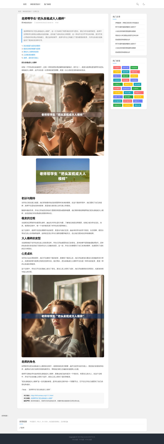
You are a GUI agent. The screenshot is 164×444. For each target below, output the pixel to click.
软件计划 (125, 68)
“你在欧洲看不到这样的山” (139, 97)
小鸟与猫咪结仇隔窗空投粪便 (118, 93)
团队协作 (125, 76)
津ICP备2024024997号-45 (86, 437)
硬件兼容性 (127, 101)
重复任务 (137, 105)
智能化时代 (117, 105)
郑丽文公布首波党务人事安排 (139, 93)
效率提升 (134, 76)
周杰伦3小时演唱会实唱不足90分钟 (126, 35)
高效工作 (117, 76)
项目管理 (125, 72)
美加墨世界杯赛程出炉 (122, 40)
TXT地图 (81, 440)
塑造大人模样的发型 (31, 52)
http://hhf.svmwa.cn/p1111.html (42, 395)
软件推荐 (137, 84)
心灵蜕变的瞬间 (29, 55)
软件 (22, 428)
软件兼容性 (117, 101)
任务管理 (117, 80)
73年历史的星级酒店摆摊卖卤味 (128, 105)
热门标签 (47, 4)
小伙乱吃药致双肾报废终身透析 (125, 31)
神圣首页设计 (35, 4)
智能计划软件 (135, 72)
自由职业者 (126, 88)
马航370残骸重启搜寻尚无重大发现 (138, 101)
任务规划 (134, 80)
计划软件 (117, 68)
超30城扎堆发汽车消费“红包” (128, 97)
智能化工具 (128, 84)
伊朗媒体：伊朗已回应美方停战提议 (127, 23)
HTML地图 (88, 440)
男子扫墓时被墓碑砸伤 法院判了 (125, 27)
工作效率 (117, 72)
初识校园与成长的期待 (32, 46)
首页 (25, 4)
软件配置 (117, 88)
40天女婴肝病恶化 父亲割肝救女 (128, 93)
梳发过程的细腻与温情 (32, 49)
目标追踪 (125, 80)
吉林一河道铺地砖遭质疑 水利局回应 (118, 97)
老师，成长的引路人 (31, 58)
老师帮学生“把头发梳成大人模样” (39, 390)
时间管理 (134, 68)
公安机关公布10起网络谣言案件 (118, 84)
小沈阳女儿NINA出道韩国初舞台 (136, 88)
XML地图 (75, 440)
